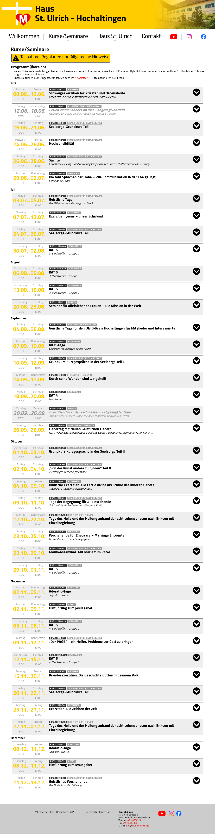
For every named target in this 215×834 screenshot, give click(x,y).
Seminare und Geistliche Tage (84, 123)
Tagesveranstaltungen (81, 425)
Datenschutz (91, 812)
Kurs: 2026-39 (57, 448)
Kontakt (151, 36)
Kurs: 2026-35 (57, 375)
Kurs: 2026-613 (58, 621)
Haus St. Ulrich (115, 36)
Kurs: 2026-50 (57, 705)
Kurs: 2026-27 (57, 196)
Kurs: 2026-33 (57, 341)
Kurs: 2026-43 (57, 532)
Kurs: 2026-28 (57, 213)
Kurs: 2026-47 (57, 638)
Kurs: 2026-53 (57, 778)
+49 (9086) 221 (134, 820)
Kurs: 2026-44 (57, 548)
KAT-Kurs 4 (74, 392)
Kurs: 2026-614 (58, 655)
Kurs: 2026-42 (57, 498)
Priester (73, 90)
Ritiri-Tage (74, 341)
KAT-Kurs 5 (75, 246)
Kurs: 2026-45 (57, 588)
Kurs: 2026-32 (57, 325)
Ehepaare (73, 173)
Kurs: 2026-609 (58, 246)
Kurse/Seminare (68, 36)
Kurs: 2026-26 (57, 173)
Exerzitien (74, 213)
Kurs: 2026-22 (57, 106)
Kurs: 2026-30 (57, 229)
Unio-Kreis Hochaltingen (82, 325)
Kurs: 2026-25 (57, 157)
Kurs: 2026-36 (57, 392)
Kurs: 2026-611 (58, 285)
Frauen (72, 302)
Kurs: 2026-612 (58, 565)
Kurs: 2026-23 (57, 123)
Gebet (71, 604)
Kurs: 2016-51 (57, 744)
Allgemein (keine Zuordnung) (84, 106)
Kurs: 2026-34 (57, 358)
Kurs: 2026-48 (57, 672)
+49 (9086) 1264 (130, 823)
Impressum (104, 812)
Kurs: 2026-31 (57, 302)
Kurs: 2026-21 (57, 90)
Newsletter (81, 78)
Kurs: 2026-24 (57, 140)
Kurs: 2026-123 (58, 722)
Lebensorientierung (79, 375)
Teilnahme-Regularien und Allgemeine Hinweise (60, 58)
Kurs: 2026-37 (57, 409)
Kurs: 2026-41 (57, 481)
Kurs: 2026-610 (58, 269)
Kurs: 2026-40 (57, 465)
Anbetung (73, 588)
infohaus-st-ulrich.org (137, 826)
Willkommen (24, 36)
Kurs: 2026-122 (58, 515)
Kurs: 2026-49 (57, 688)
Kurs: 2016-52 (57, 761)
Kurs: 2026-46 (57, 604)
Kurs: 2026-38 (57, 425)
